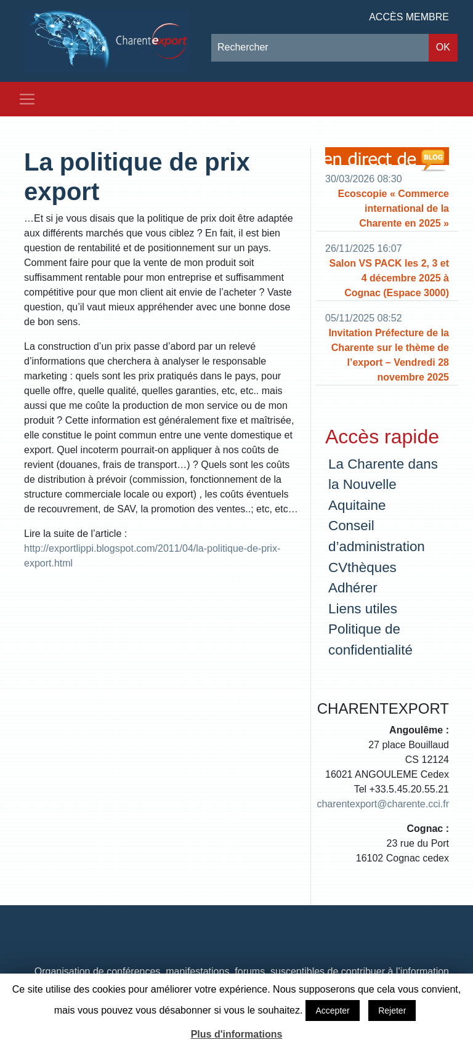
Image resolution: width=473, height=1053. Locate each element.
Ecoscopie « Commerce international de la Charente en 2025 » (393, 208)
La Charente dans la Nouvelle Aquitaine (383, 484)
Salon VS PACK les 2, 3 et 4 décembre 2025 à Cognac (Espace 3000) (389, 278)
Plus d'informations (237, 1034)
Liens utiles (362, 608)
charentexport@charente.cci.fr (383, 804)
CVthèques (362, 567)
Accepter (332, 1010)
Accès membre (409, 17)
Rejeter (392, 1010)
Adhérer (353, 587)
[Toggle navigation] (27, 99)
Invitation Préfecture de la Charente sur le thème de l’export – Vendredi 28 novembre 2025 (388, 355)
